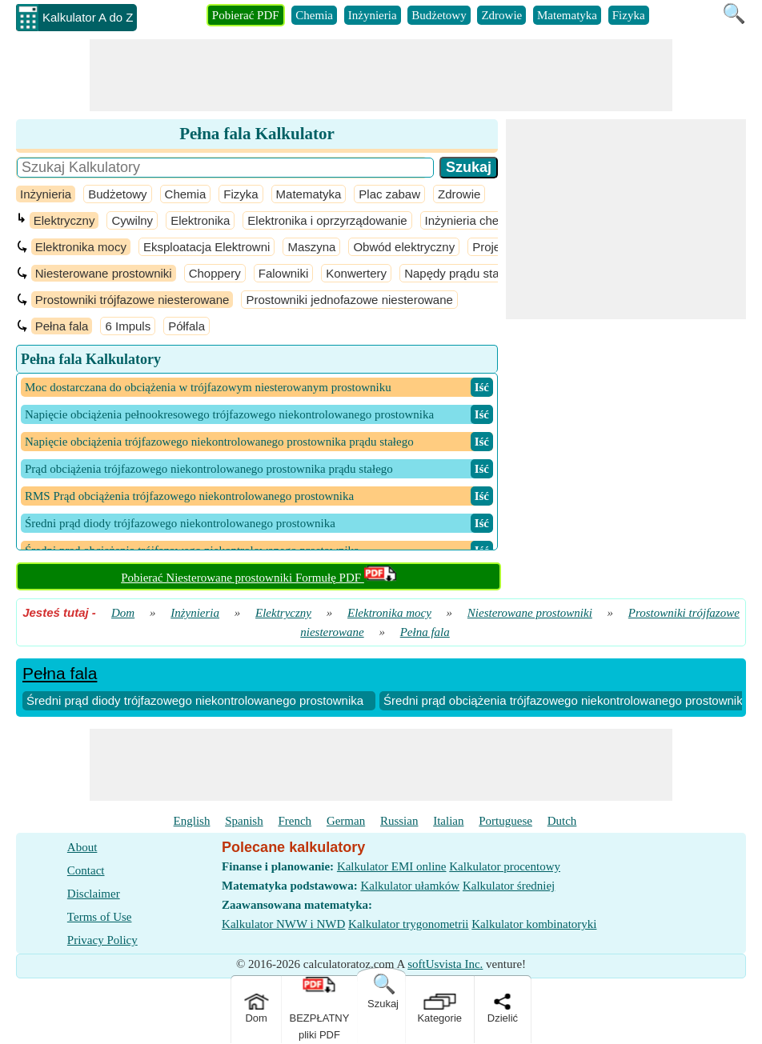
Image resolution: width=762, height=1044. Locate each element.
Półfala (186, 326)
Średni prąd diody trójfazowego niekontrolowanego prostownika (194, 700)
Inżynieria (372, 15)
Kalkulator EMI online (392, 866)
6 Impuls (127, 326)
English (192, 820)
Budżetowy (438, 15)
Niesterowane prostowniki (103, 273)
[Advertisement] (381, 75)
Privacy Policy (102, 940)
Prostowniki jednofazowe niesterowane (349, 299)
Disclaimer (93, 893)
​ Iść (482, 387)
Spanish (244, 820)
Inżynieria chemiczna (481, 220)
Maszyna (311, 247)
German (346, 820)
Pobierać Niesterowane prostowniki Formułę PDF (258, 577)
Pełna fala (62, 326)
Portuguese (505, 820)
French (294, 820)
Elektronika (200, 220)
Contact (86, 870)
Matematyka (567, 15)
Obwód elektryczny (404, 247)
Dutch (562, 820)
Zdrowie (501, 15)
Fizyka (628, 15)
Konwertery (356, 273)
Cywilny (132, 220)
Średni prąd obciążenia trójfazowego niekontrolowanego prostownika (566, 700)
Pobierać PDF (245, 15)
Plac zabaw (389, 194)
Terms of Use (99, 916)
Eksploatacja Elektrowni (206, 247)
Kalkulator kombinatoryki (533, 924)
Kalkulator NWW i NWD (283, 924)
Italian (448, 820)
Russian (399, 820)
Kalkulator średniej (509, 885)
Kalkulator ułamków (409, 885)
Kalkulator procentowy (504, 866)
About (82, 847)
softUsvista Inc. (445, 964)
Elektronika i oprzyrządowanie (327, 220)
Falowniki (284, 273)
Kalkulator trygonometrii (408, 924)
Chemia (314, 15)
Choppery (215, 273)
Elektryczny (64, 220)
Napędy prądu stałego (463, 273)
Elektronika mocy (80, 247)
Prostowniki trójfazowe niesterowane (132, 299)
